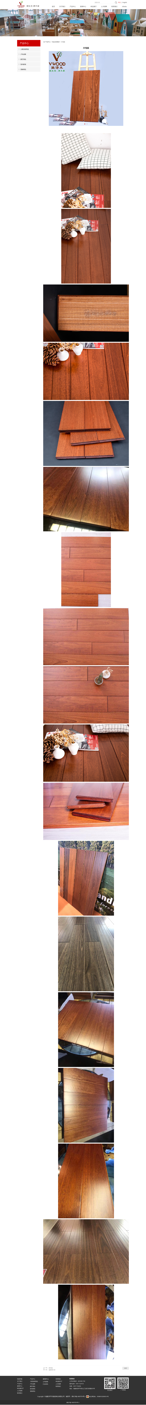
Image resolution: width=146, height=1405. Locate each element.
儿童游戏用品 (24, 49)
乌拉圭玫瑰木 (56, 42)
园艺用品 (23, 59)
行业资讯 (45, 1384)
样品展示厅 (20, 1388)
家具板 (51, 1368)
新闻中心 (83, 6)
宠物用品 (23, 69)
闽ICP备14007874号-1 (79, 1396)
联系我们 (114, 6)
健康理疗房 (52, 1370)
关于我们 (62, 6)
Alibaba (124, 6)
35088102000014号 (103, 1397)
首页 (53, 6)
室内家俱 (23, 64)
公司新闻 (45, 1382)
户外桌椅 (23, 54)
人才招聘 (104, 6)
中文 (119, 2)
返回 (125, 1368)
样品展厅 (94, 6)
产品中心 (73, 6)
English (124, 2)
